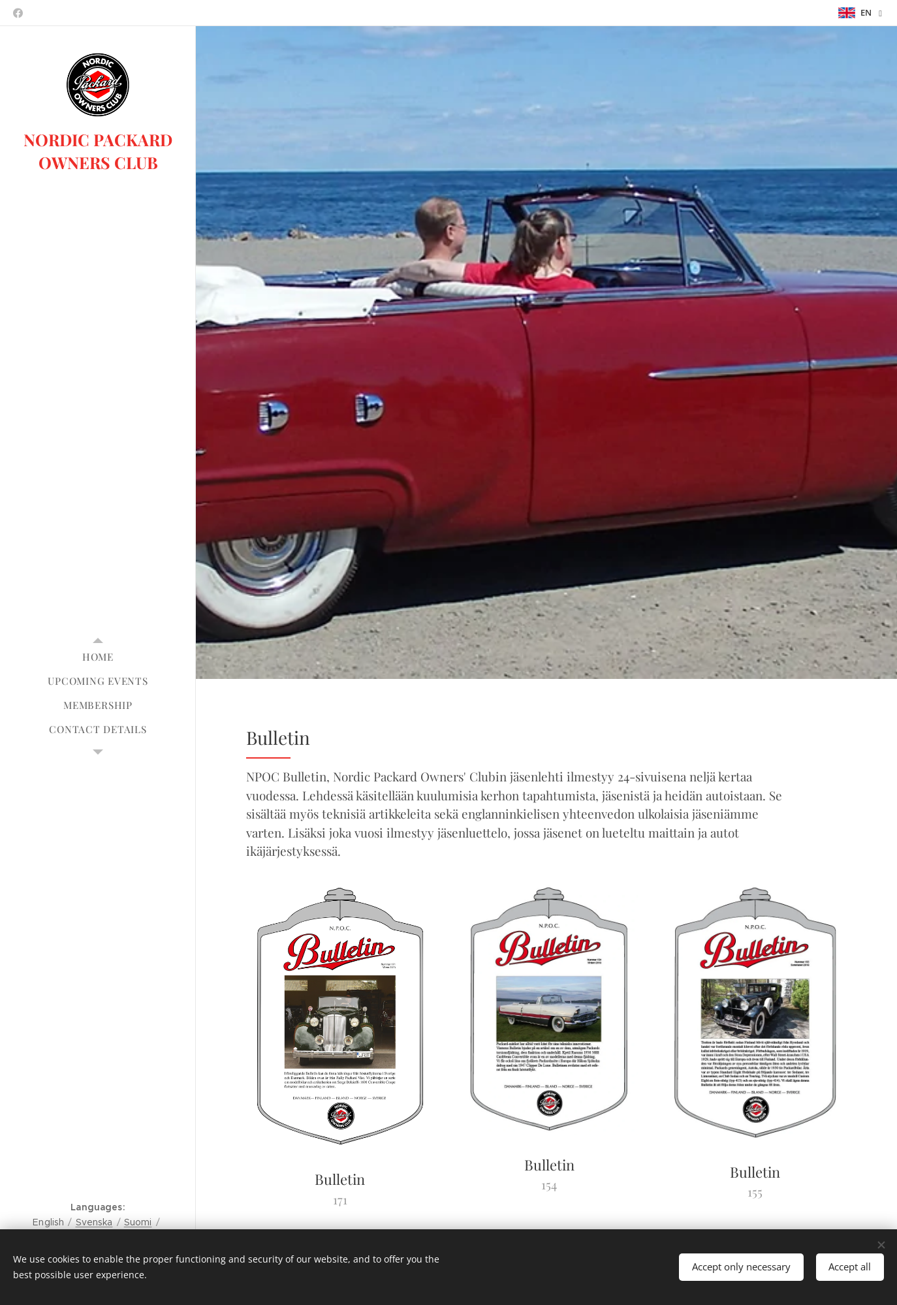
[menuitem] (98, 657)
